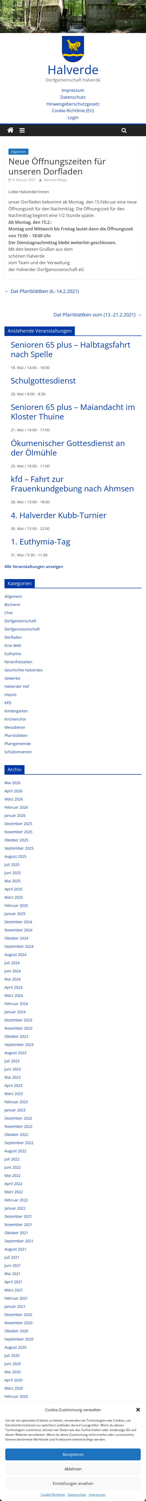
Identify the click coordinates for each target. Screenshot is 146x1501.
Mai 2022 (12, 1175)
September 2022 (18, 1142)
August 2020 (15, 1347)
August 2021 (15, 1249)
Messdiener (14, 727)
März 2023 (13, 1093)
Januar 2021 (15, 1306)
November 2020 (18, 1322)
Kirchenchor (15, 719)
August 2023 (15, 1052)
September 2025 (18, 848)
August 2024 (15, 954)
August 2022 (15, 1150)
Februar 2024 (16, 1003)
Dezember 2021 (18, 1216)
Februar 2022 (16, 1199)
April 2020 (13, 1379)
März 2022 (13, 1191)
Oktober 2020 (16, 1330)
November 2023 (18, 1028)
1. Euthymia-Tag (40, 541)
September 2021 (18, 1240)
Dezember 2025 (18, 823)
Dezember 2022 (18, 1118)
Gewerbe (12, 678)
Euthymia (12, 653)
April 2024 (13, 987)
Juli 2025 (12, 864)
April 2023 (13, 1085)
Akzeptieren (73, 1454)
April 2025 (13, 889)
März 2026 (13, 799)
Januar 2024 (15, 1011)
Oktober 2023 (16, 1036)
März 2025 (13, 897)
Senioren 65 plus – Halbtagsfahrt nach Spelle (70, 349)
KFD (7, 702)
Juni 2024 (12, 970)
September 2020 (18, 1339)
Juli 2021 (12, 1257)
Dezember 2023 (18, 1019)
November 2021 (18, 1224)
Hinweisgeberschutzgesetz (73, 104)
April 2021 (13, 1281)
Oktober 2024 (16, 938)
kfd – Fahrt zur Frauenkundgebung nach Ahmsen (72, 483)
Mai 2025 (12, 880)
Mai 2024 (12, 979)
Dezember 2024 (18, 921)
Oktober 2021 (16, 1232)
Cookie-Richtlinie (53, 1494)
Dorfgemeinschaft (20, 620)
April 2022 (13, 1183)
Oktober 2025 (16, 839)
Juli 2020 (12, 1355)
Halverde (73, 69)
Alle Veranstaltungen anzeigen (33, 566)
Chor (8, 612)
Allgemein (18, 151)
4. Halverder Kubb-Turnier (58, 515)
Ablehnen (73, 1468)
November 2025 (18, 831)
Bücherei (12, 604)
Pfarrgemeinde (17, 743)
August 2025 (15, 856)
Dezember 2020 (18, 1314)
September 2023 (18, 1044)
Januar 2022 (15, 1208)
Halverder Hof (16, 686)
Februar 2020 (16, 1396)
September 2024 (18, 946)
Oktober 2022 (16, 1134)
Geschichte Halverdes (23, 670)
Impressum (97, 1494)
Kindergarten (16, 710)
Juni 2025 (12, 872)
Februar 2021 (16, 1298)
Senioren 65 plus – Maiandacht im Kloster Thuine (73, 411)
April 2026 (13, 790)
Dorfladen (13, 637)
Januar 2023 (15, 1109)
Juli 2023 (12, 1060)
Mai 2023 (12, 1077)
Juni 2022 (12, 1167)
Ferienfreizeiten (18, 661)
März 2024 (13, 995)
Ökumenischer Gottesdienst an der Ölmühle (68, 448)
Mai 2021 (12, 1273)
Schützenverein (18, 751)
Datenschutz (77, 1494)
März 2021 (13, 1289)
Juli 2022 (12, 1159)
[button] (138, 1409)
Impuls (10, 694)
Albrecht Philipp (55, 180)
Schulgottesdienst (43, 380)
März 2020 (13, 1388)
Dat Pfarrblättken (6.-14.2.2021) (41, 291)
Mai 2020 (12, 1371)
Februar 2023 (16, 1101)
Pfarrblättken (16, 735)
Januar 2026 (15, 815)
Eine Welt (12, 645)
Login (73, 117)
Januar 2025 (15, 913)
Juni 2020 (12, 1363)
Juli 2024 (12, 962)
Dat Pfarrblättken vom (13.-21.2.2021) (97, 314)
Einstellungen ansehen (73, 1483)
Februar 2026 (16, 807)
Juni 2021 (12, 1265)
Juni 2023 (12, 1069)
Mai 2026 (12, 782)
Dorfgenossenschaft (22, 629)
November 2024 (18, 929)
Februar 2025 (16, 905)
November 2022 (18, 1126)
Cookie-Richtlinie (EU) (73, 110)
